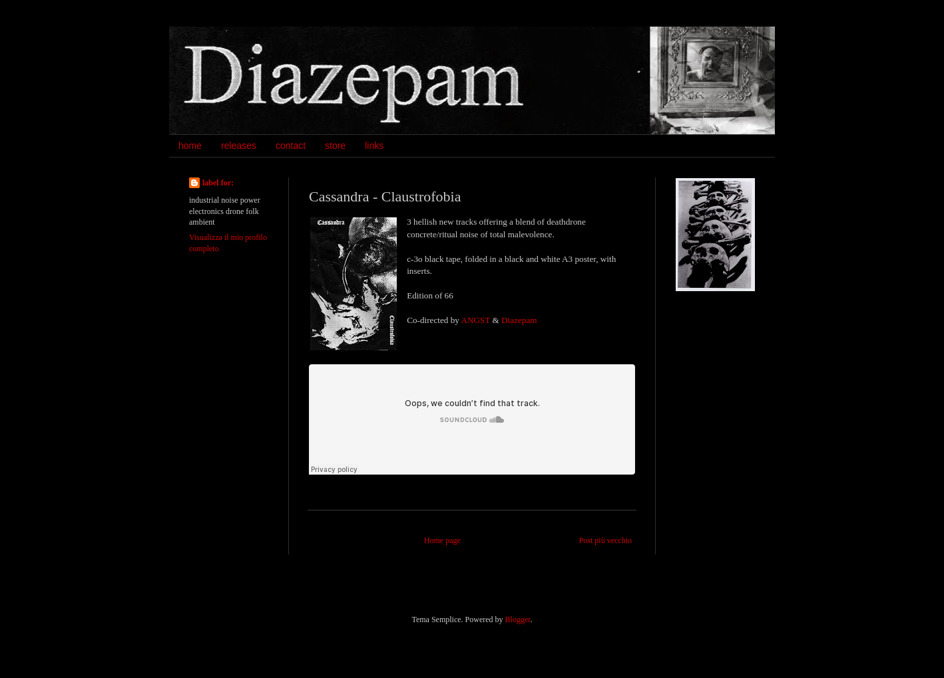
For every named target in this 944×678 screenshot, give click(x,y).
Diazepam (519, 320)
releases (238, 145)
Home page (442, 540)
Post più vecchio (605, 540)
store (335, 145)
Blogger (518, 619)
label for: (218, 182)
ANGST (476, 320)
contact (291, 145)
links (374, 145)
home (190, 145)
